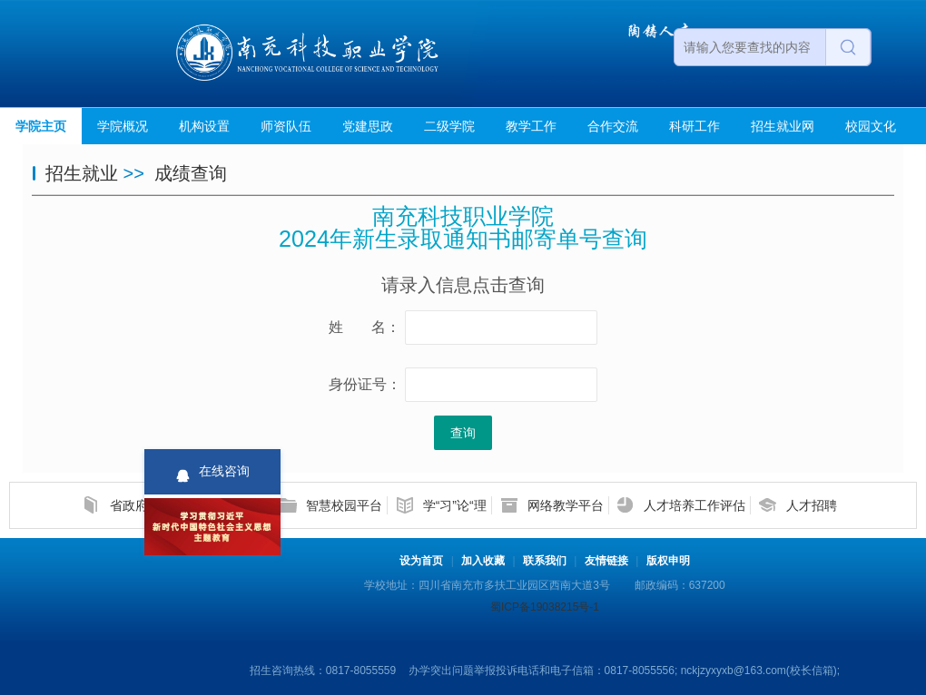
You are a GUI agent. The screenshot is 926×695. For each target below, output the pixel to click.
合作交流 (612, 126)
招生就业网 (782, 126)
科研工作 (694, 126)
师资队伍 (286, 126)
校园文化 (870, 126)
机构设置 (204, 126)
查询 (463, 433)
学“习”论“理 (455, 505)
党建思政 (367, 126)
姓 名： (364, 327)
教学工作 (531, 126)
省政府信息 (141, 505)
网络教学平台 (565, 505)
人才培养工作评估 (694, 505)
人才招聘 (811, 505)
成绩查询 (190, 173)
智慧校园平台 (344, 505)
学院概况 (122, 126)
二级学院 (449, 126)
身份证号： (365, 384)
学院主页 (40, 126)
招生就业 (81, 173)
